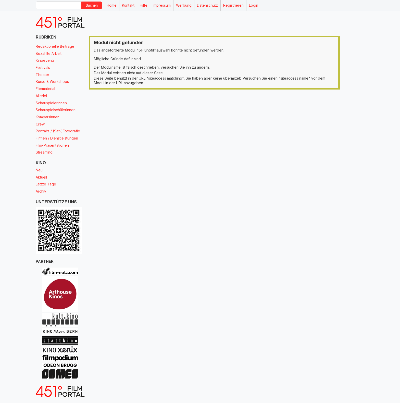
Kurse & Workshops (52, 81)
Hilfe (143, 5)
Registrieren (233, 5)
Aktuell (41, 177)
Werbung (184, 5)
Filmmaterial (45, 88)
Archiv (41, 191)
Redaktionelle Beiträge (55, 46)
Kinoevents (45, 60)
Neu (39, 170)
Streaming (44, 152)
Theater (42, 74)
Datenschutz (207, 5)
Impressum (162, 5)
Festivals (43, 67)
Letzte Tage (46, 184)
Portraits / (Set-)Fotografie (58, 131)
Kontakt (128, 5)
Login (253, 5)
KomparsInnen (47, 117)
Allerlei (41, 96)
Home (112, 5)
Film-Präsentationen (52, 145)
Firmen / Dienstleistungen (57, 138)
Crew (40, 124)
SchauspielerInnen (51, 103)
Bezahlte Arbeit (48, 53)
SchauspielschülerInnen (56, 110)
